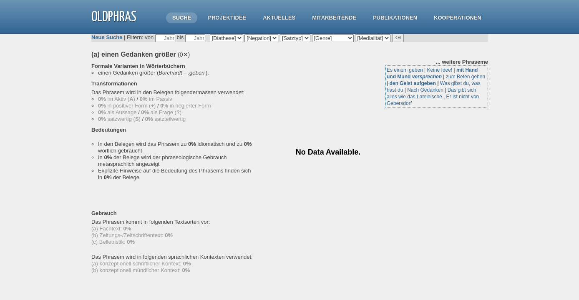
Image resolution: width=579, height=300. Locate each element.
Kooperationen (457, 18)
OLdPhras (113, 17)
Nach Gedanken (425, 90)
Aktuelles (279, 18)
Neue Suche (106, 37)
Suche (181, 18)
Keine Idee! (440, 70)
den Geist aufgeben (412, 83)
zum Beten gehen (465, 77)
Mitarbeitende (334, 18)
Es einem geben (405, 70)
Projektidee (227, 18)
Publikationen (395, 18)
